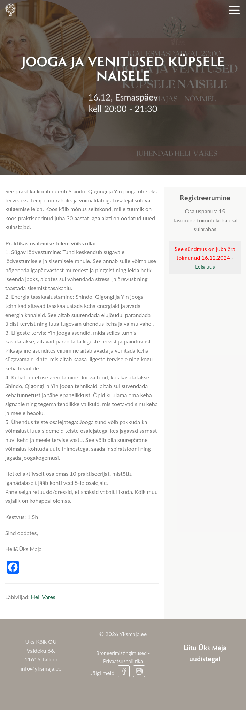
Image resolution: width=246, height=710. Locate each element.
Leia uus (205, 266)
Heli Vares (43, 596)
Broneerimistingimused (121, 653)
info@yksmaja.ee (41, 668)
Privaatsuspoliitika (123, 661)
